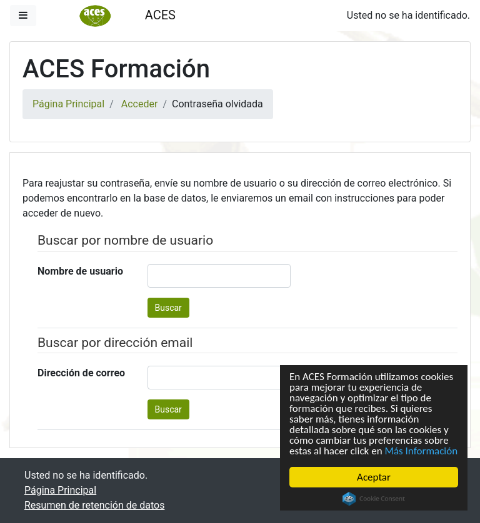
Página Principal (68, 104)
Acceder (139, 104)
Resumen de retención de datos (94, 505)
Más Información (421, 450)
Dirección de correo (81, 373)
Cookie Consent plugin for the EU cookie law (373, 499)
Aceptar (374, 477)
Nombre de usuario (80, 271)
